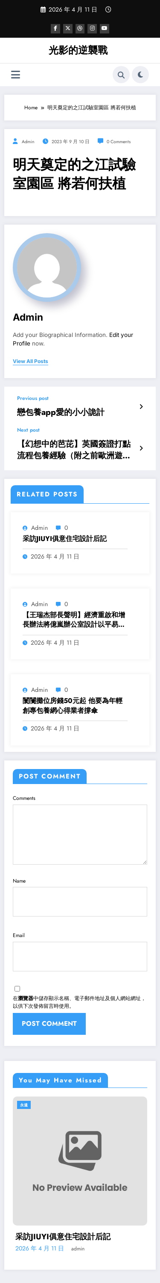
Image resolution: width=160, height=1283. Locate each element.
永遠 (24, 1074)
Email (80, 928)
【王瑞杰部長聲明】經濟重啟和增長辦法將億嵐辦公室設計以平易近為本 (74, 611)
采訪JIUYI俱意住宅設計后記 (65, 530)
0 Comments (119, 141)
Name (80, 882)
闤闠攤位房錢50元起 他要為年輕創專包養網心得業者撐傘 (72, 697)
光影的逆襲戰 (78, 49)
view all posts (30, 361)
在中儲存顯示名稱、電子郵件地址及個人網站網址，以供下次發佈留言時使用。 (79, 973)
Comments (80, 821)
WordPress (86, 1262)
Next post (28, 427)
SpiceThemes (80, 1270)
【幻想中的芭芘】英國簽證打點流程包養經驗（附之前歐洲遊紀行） (74, 444)
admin (28, 141)
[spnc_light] (140, 74)
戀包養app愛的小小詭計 (51, 410)
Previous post (33, 397)
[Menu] (15, 74)
